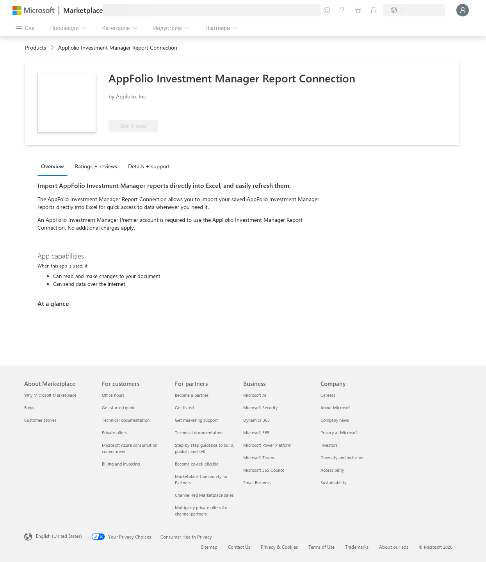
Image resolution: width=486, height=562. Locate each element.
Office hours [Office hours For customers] (113, 395)
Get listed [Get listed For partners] (184, 407)
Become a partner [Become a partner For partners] (191, 395)
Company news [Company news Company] (334, 420)
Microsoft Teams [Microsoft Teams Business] (259, 457)
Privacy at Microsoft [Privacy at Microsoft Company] (339, 432)
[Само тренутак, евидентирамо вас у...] (463, 10)
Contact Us (239, 547)
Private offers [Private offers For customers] (114, 432)
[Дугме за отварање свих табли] (25, 28)
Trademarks (357, 547)
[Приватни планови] (373, 10)
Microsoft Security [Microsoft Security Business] (260, 407)
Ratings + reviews (96, 166)
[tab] (54, 166)
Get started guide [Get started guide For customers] (118, 407)
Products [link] (35, 47)
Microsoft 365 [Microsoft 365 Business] (256, 432)
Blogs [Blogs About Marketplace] (29, 407)
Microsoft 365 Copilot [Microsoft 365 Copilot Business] (263, 470)
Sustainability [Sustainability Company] (333, 482)
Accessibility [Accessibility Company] (332, 470)
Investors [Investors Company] (329, 445)
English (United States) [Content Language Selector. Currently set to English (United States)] (59, 536)
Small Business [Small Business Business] (257, 482)
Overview (52, 166)
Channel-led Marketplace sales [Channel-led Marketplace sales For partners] (204, 495)
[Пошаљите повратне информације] (326, 10)
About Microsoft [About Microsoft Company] (335, 407)
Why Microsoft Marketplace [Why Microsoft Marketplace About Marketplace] (50, 395)
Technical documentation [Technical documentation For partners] (199, 432)
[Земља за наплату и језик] (414, 10)
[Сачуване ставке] (358, 10)
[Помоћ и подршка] (342, 10)
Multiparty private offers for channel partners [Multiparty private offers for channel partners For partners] (201, 511)
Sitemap (209, 547)
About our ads (393, 547)
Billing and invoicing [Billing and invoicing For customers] (121, 464)
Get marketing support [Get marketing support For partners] (196, 420)
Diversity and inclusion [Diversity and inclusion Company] (341, 457)
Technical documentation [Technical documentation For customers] (126, 420)
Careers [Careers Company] (327, 395)
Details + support (149, 166)
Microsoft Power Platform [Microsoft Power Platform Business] (267, 445)
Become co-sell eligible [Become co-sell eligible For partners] (197, 464)
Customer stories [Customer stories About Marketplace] (40, 420)
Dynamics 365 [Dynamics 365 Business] (256, 420)
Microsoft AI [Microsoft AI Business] (254, 395)
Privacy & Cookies (279, 547)
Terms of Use (321, 547)
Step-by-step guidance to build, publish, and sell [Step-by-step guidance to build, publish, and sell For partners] (204, 448)
